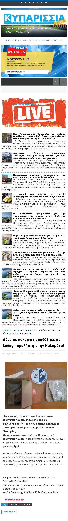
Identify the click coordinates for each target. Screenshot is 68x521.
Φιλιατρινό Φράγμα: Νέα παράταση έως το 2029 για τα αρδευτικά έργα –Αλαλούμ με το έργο (39, 312)
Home (5, 330)
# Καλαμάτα (25, 504)
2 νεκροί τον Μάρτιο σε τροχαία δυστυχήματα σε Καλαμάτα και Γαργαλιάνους (39, 195)
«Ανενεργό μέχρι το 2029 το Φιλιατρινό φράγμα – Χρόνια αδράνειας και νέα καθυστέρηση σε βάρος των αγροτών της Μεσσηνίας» (39, 273)
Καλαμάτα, (54, 353)
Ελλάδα (14, 330)
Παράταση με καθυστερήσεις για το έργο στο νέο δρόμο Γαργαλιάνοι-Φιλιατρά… (39, 236)
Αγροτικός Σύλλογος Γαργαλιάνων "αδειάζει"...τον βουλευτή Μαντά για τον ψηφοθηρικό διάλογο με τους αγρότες (39, 155)
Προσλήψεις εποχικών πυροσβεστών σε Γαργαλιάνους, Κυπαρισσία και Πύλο (39, 176)
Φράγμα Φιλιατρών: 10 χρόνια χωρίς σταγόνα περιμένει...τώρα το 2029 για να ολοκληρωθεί (39, 292)
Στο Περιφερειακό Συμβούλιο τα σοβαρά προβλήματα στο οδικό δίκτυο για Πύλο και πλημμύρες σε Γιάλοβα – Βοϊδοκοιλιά (39, 136)
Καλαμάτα (24, 330)
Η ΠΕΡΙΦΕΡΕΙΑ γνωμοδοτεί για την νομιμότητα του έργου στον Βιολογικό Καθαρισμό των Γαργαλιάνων (39, 215)
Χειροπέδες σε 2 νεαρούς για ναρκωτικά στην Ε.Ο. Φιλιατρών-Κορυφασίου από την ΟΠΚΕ (39, 253)
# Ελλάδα (13, 504)
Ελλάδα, (45, 353)
